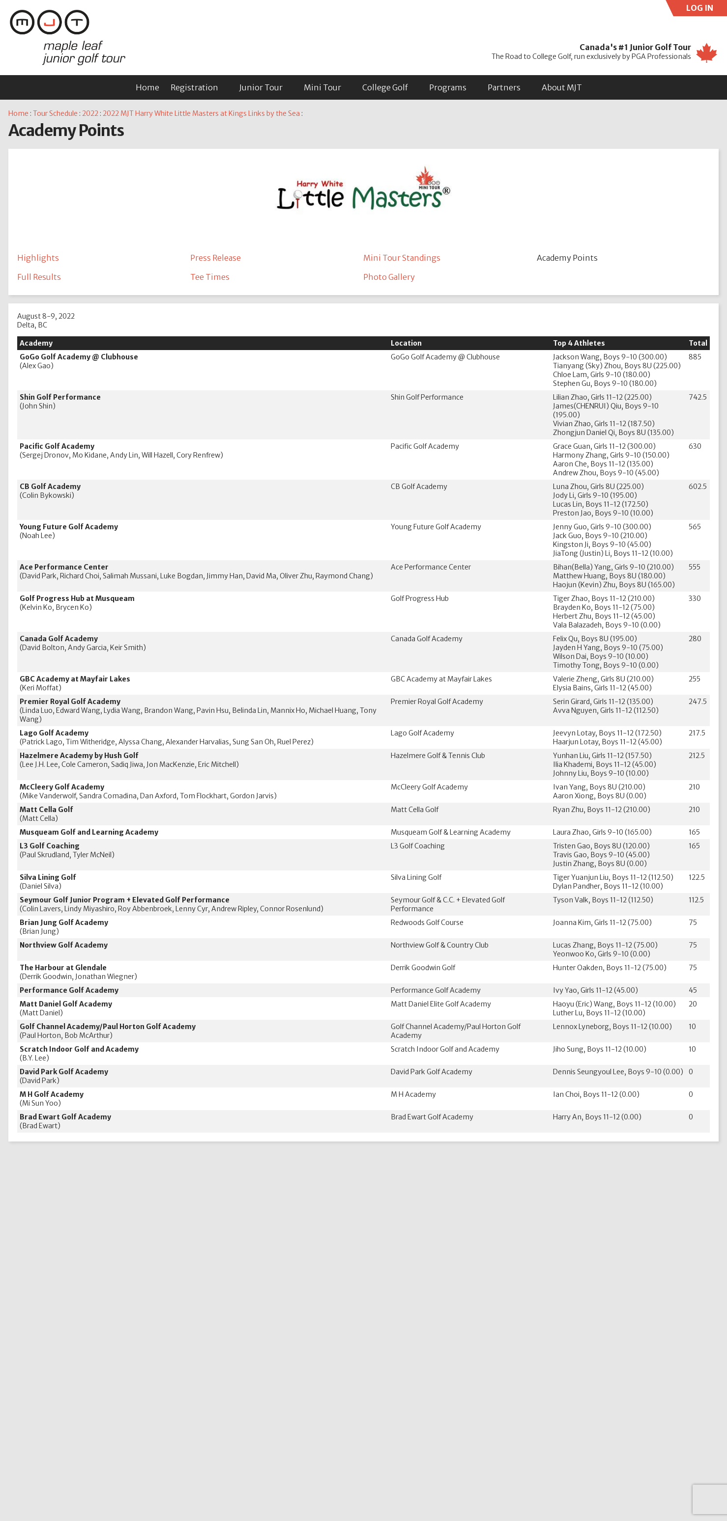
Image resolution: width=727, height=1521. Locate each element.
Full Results (39, 277)
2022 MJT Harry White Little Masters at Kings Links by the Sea (201, 113)
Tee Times (210, 277)
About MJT (562, 87)
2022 (90, 113)
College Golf (385, 87)
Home (147, 87)
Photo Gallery (389, 277)
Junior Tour (261, 87)
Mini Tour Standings (401, 258)
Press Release (215, 258)
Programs (447, 87)
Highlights (38, 258)
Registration (194, 87)
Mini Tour (322, 87)
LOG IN (706, 9)
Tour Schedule (55, 113)
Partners (504, 87)
